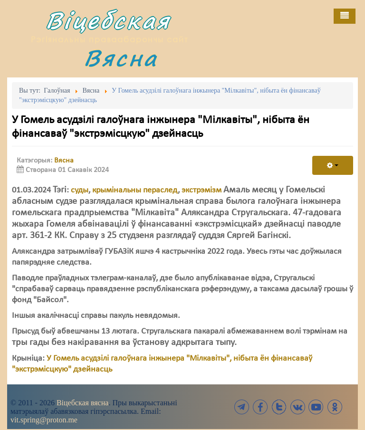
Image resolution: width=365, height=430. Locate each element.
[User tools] (332, 165)
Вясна (120, 57)
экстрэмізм (201, 190)
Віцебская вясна (82, 403)
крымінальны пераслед (135, 190)
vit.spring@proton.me (43, 420)
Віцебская (108, 20)
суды (79, 190)
